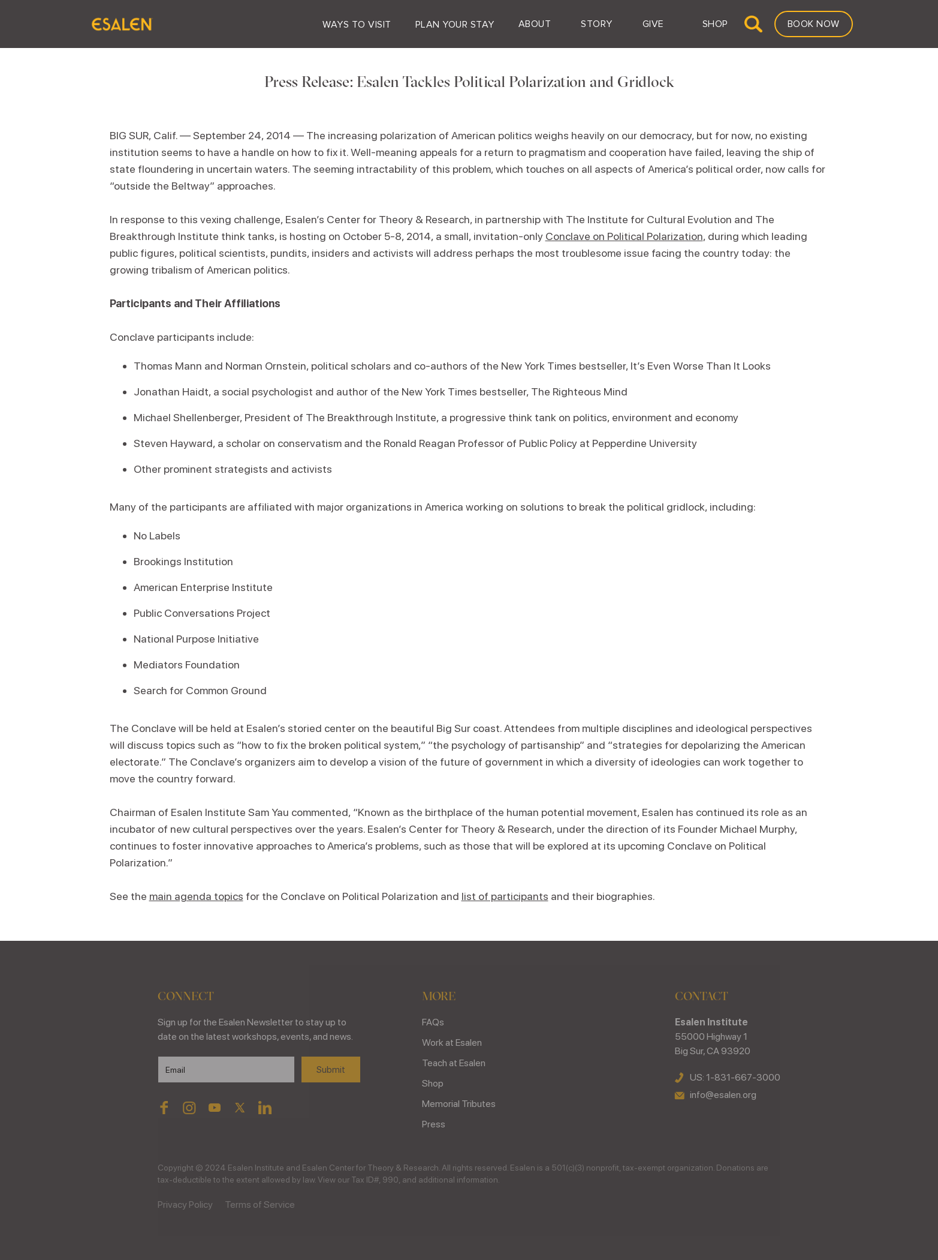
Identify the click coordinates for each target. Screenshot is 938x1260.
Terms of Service (260, 1204)
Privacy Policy (185, 1204)
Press (433, 1124)
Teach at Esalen (453, 1063)
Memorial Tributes (459, 1103)
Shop (433, 1083)
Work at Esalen (452, 1042)
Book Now (814, 24)
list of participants (505, 896)
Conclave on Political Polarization (624, 236)
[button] (356, 24)
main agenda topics (196, 896)
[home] (121, 24)
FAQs (433, 1022)
